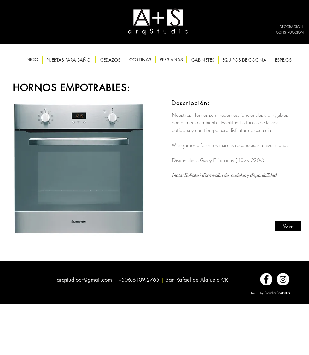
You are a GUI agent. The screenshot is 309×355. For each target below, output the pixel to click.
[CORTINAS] (140, 59)
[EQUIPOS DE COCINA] (244, 60)
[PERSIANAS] (171, 59)
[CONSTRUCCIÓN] (290, 32)
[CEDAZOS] (110, 60)
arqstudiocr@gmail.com (84, 279)
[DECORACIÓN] (291, 27)
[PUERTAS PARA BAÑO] (68, 60)
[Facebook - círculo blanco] (266, 279)
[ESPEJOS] (283, 60)
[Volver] (288, 226)
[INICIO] (32, 59)
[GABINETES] (203, 60)
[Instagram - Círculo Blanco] (283, 279)
